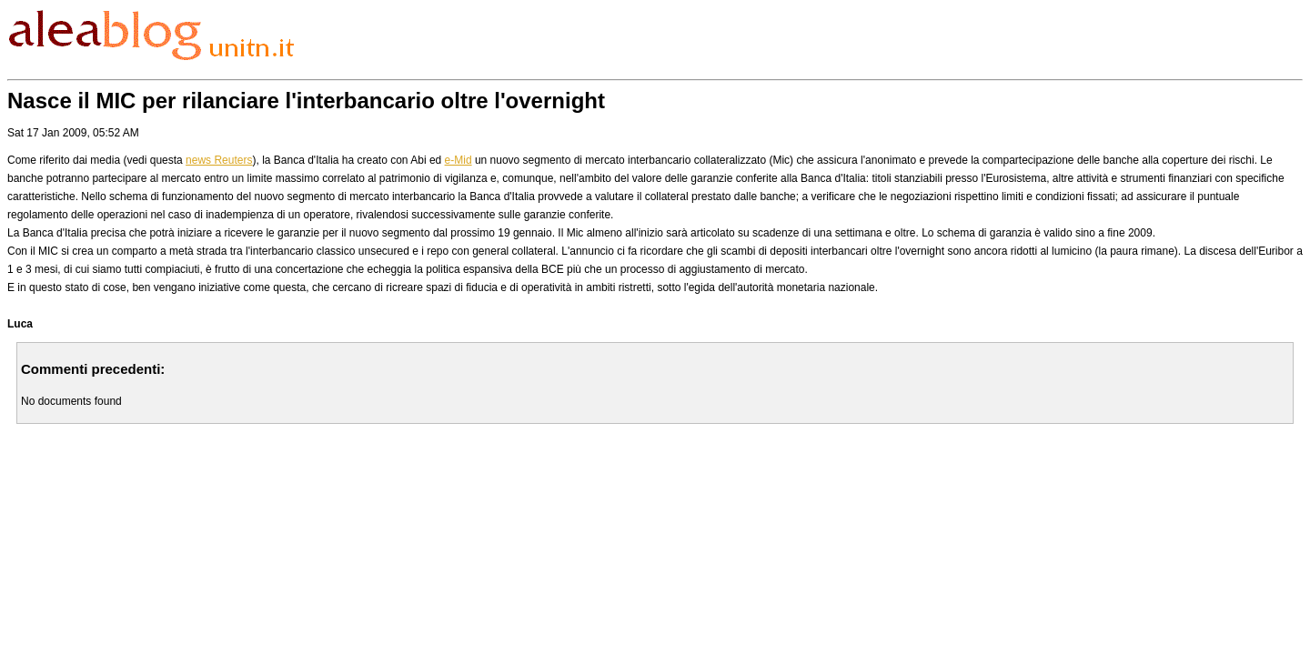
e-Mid (458, 160)
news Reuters (219, 160)
